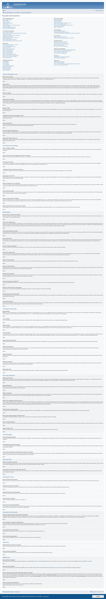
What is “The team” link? (58, 27)
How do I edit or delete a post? (8, 45)
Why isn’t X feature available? (59, 62)
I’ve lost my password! (6, 26)
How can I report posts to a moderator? (9, 54)
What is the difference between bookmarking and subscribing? (64, 49)
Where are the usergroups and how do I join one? (62, 22)
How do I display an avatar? (7, 38)
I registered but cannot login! (7, 22)
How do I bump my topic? (7, 57)
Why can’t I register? (6, 21)
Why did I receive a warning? (8, 53)
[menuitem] (4, 10)
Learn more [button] (46, 596)
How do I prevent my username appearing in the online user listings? (14, 33)
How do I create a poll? (7, 47)
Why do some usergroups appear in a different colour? (63, 25)
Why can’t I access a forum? (7, 51)
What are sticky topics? (7, 67)
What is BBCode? (6, 61)
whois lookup (80, 573)
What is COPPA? (6, 20)
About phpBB (83, 561)
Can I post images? (6, 64)
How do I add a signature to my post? (9, 46)
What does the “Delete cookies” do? (9, 28)
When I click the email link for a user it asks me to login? (12, 40)
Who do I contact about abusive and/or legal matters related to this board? (67, 63)
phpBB (18, 178)
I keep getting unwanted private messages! (61, 32)
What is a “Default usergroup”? (59, 26)
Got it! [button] (98, 596)
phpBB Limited (34, 561)
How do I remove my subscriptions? (60, 53)
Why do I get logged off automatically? (9, 27)
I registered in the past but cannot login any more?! (11, 25)
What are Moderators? (58, 20)
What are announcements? (7, 66)
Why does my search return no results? (61, 42)
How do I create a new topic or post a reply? (10, 44)
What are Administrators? (58, 19)
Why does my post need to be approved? (10, 56)
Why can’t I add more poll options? (9, 48)
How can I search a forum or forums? (60, 41)
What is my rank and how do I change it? (10, 39)
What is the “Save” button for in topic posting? (10, 55)
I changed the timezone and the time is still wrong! (11, 35)
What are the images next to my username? (10, 37)
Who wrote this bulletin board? (59, 61)
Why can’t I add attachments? (8, 52)
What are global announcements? (8, 65)
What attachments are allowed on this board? (62, 56)
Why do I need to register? (7, 19)
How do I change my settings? (8, 32)
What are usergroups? (58, 21)
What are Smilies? (6, 63)
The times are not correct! (7, 34)
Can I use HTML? (6, 62)
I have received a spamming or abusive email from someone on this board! (67, 33)
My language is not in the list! (8, 36)
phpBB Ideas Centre (53, 567)
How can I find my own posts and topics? (61, 46)
